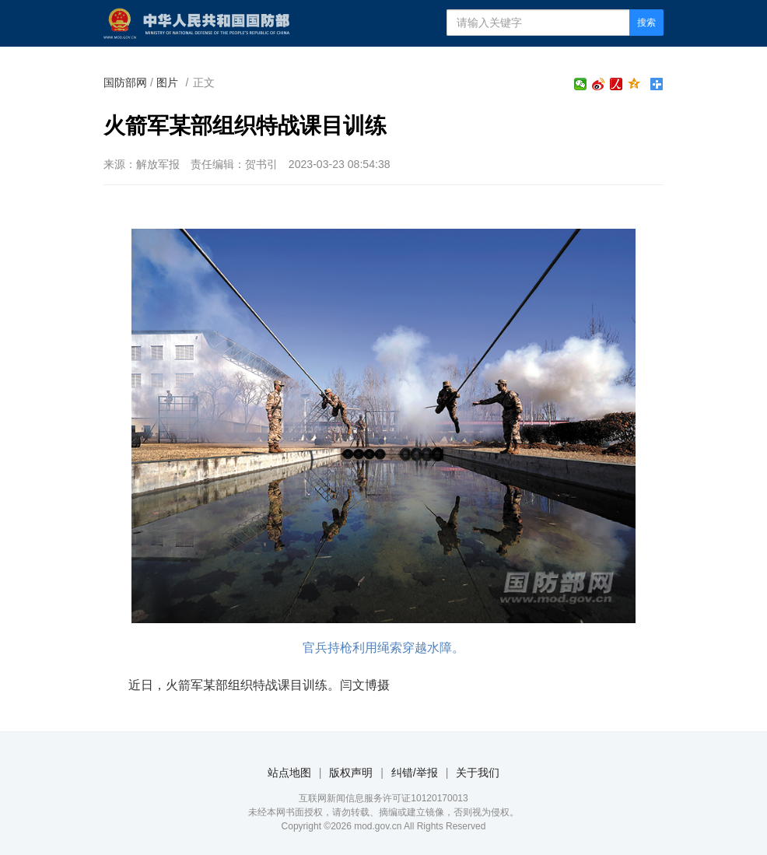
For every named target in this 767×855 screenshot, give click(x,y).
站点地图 (289, 772)
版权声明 (351, 772)
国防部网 (125, 82)
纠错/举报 (414, 772)
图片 (167, 82)
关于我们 (477, 772)
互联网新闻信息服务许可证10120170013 (383, 798)
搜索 (646, 22)
